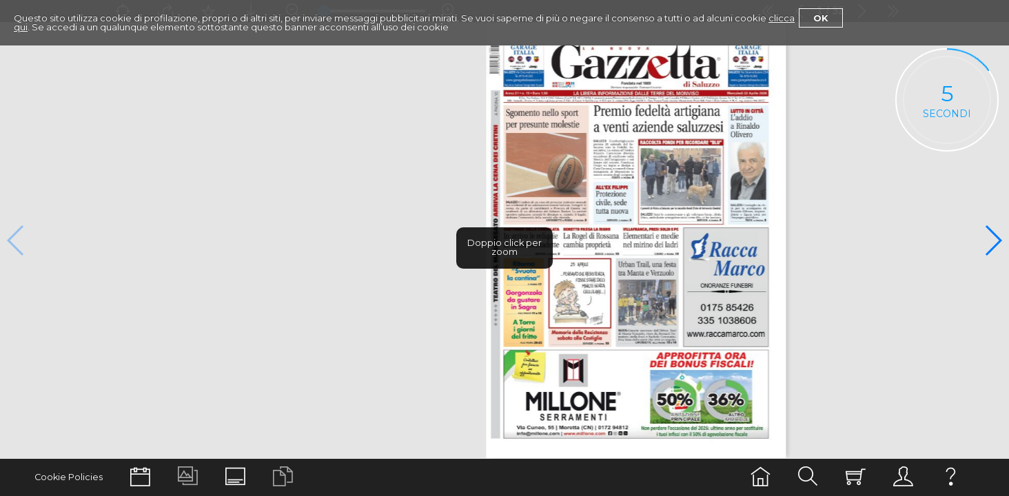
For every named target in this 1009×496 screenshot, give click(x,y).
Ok (820, 17)
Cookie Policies (68, 477)
